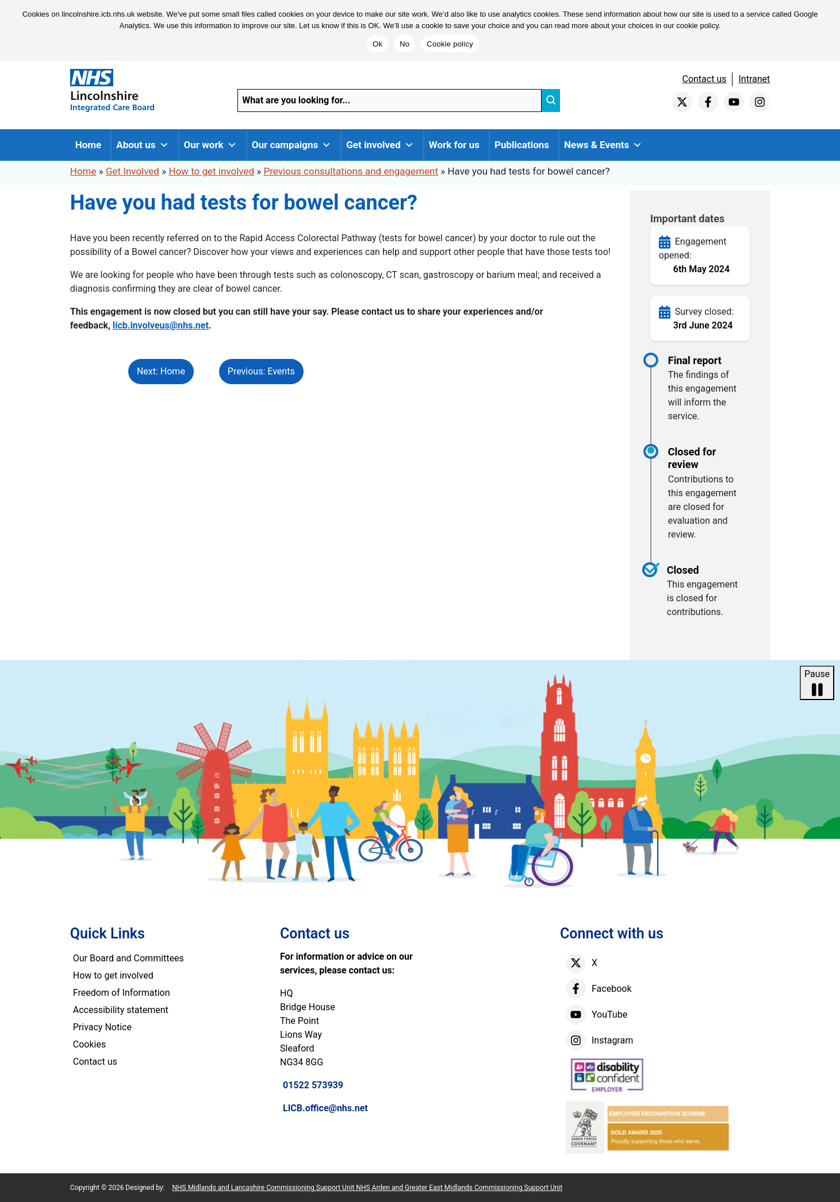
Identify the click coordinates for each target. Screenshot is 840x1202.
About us (142, 145)
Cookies (89, 1044)
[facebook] (708, 102)
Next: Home (161, 371)
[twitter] (682, 102)
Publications (521, 144)
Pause (817, 683)
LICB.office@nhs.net (325, 1108)
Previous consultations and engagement (350, 171)
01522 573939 (313, 1085)
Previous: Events (261, 371)
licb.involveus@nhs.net (161, 325)
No (404, 44)
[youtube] (734, 102)
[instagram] (760, 102)
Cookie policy (450, 44)
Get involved (380, 145)
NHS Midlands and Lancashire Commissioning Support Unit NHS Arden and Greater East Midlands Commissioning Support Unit (367, 1188)
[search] (551, 100)
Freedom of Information (121, 992)
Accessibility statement (120, 1009)
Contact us (704, 79)
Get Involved (132, 171)
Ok (377, 44)
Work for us (454, 144)
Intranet (754, 79)
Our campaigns (292, 145)
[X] (576, 963)
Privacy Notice (102, 1027)
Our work (210, 145)
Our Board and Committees (128, 958)
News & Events (603, 145)
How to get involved (211, 171)
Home (88, 144)
